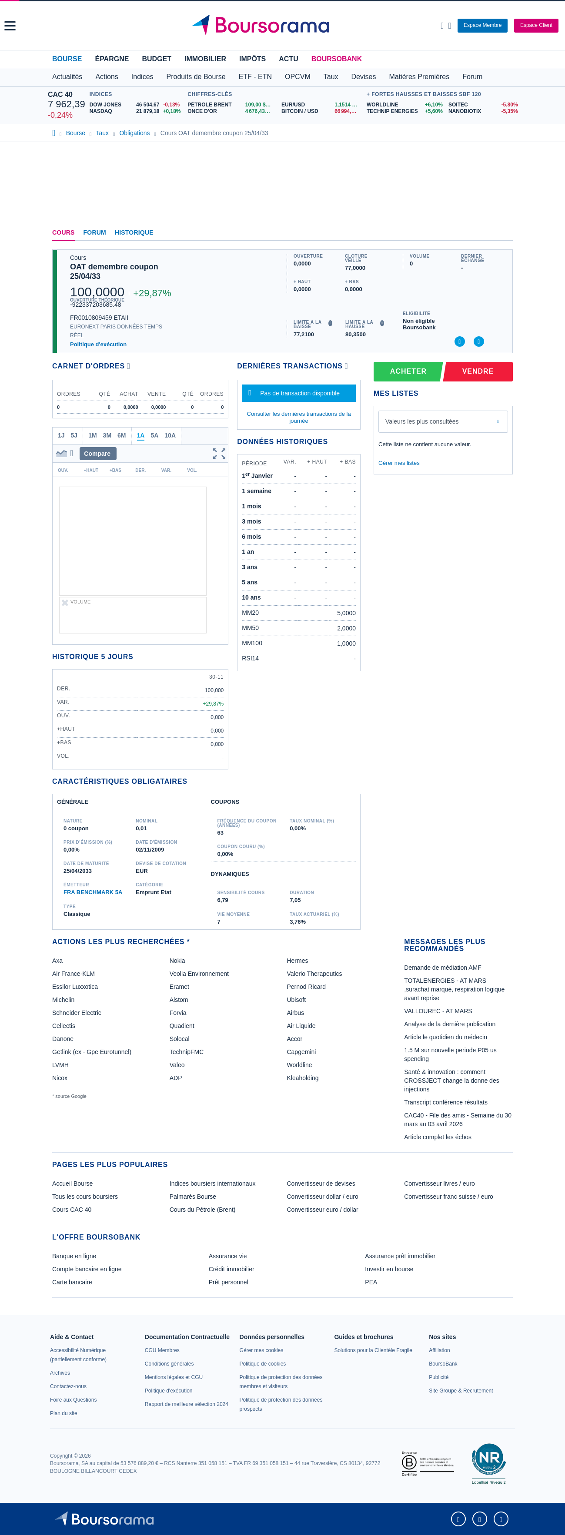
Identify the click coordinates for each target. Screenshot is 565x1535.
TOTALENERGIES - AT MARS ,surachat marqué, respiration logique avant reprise (454, 989)
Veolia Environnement (199, 973)
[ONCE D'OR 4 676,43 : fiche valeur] (231, 111)
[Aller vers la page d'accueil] (283, 25)
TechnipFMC (187, 1051)
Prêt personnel (228, 1282)
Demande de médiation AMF (442, 967)
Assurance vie (228, 1256)
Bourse (67, 59)
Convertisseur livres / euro (439, 1183)
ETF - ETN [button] (255, 76)
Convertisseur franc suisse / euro (448, 1196)
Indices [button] (142, 76)
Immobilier (205, 59)
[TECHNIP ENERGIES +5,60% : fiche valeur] (404, 111)
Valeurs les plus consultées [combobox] (422, 421)
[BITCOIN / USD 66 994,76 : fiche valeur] (321, 111)
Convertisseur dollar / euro (322, 1196)
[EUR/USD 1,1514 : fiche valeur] (321, 105)
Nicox (59, 1077)
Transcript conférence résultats (446, 1102)
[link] (60, 1373)
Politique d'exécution (98, 344)
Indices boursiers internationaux (213, 1183)
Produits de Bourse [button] (196, 76)
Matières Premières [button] (419, 76)
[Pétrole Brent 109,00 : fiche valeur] (231, 105)
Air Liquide (301, 1025)
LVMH (60, 1064)
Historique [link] (134, 232)
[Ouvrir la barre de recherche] (442, 25)
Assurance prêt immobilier (400, 1256)
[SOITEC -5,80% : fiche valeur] (482, 105)
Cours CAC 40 (71, 1209)
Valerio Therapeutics (314, 973)
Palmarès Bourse (193, 1196)
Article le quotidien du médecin (445, 1037)
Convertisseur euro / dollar (322, 1209)
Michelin (63, 999)
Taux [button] (331, 76)
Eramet (179, 986)
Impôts (252, 59)
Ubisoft (296, 999)
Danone (63, 1038)
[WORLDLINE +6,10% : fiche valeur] (404, 105)
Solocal (180, 1038)
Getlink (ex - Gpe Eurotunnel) (91, 1051)
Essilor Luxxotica (75, 986)
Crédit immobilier (231, 1269)
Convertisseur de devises (321, 1183)
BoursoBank (336, 59)
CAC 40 (60, 94)
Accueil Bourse (72, 1183)
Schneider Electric (76, 1012)
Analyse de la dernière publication (449, 1024)
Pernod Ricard (306, 986)
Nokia (177, 960)
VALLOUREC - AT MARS (438, 1011)
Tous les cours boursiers (85, 1196)
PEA (371, 1282)
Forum (472, 76)
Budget (156, 59)
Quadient (182, 1025)
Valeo (177, 1064)
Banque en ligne (74, 1256)
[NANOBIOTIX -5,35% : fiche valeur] (482, 111)
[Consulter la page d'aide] (449, 25)
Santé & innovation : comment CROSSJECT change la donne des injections (451, 1080)
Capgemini (301, 1051)
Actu (288, 59)
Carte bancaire (72, 1282)
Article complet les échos (437, 1137)
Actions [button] (106, 76)
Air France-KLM (73, 973)
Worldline (299, 1064)
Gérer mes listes (399, 463)
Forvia (178, 1012)
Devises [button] (363, 76)
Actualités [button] (67, 76)
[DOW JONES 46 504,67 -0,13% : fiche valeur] (137, 105)
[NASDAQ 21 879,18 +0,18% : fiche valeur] (137, 111)
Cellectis (63, 1025)
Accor (294, 1038)
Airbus (295, 1012)
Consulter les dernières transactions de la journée (299, 417)
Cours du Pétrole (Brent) (203, 1209)
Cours (63, 232)
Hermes (297, 960)
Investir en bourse (389, 1269)
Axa (57, 960)
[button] (10, 26)
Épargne (112, 59)
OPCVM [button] (298, 76)
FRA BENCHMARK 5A (93, 892)
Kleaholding (302, 1077)
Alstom (179, 999)
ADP (176, 1077)
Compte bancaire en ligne (87, 1269)
